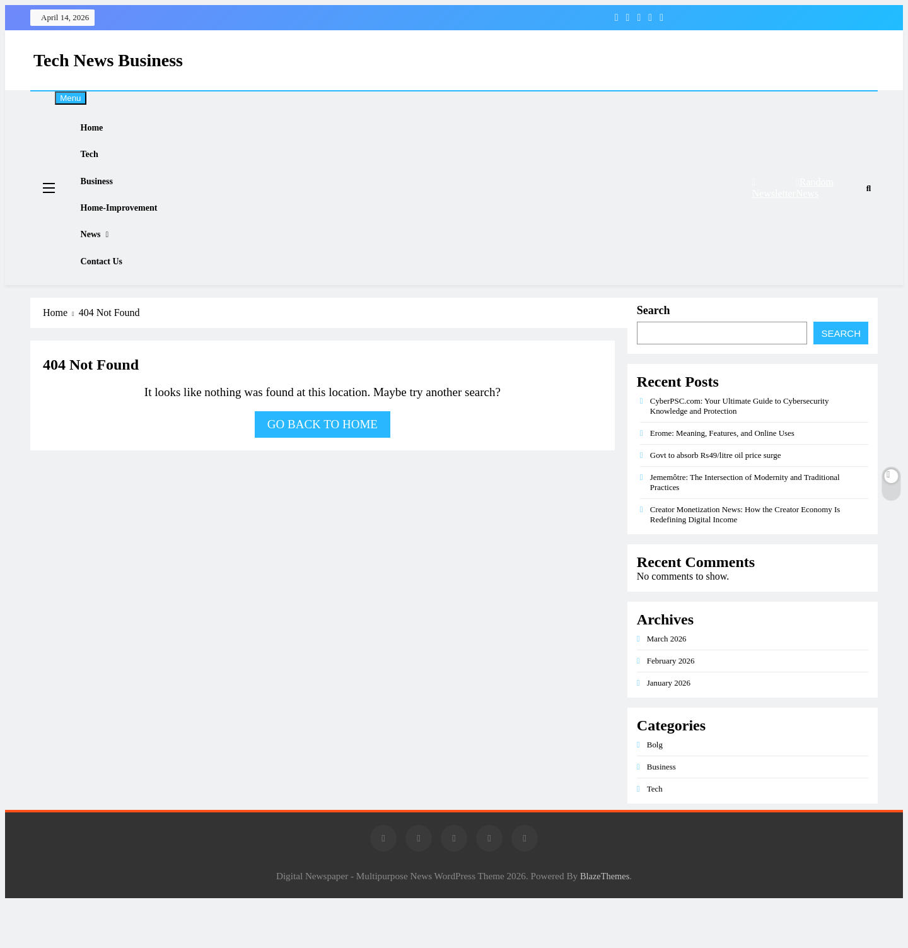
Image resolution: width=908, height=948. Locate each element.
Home (102, 132)
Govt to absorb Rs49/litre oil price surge (715, 500)
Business (107, 200)
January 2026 (668, 727)
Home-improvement (130, 234)
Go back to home (322, 469)
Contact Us (112, 303)
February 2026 (671, 705)
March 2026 (667, 683)
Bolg (655, 789)
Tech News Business (108, 60)
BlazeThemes (604, 921)
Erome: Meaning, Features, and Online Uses (722, 478)
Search (653, 355)
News (100, 268)
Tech (99, 166)
